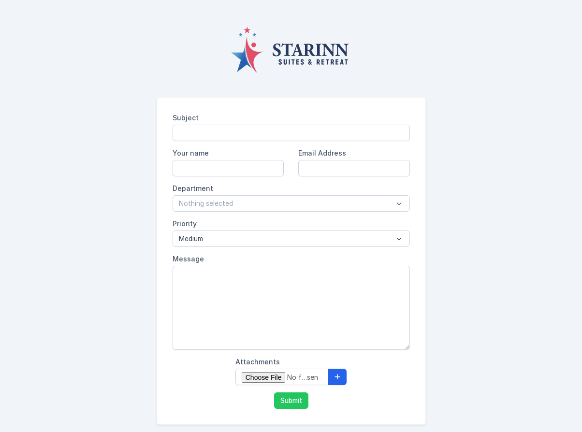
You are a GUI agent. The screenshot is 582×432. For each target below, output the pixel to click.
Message (188, 259)
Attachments (257, 362)
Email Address (322, 153)
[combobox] (291, 203)
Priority (185, 223)
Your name (191, 153)
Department (193, 188)
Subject (186, 118)
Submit (291, 400)
